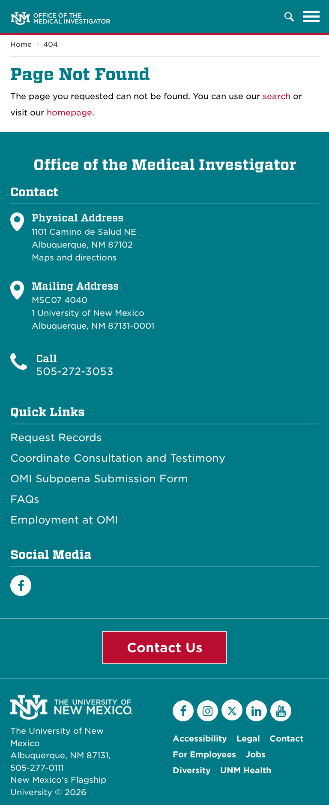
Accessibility (200, 739)
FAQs (24, 499)
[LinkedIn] (256, 710)
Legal (248, 739)
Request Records (56, 438)
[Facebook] (20, 585)
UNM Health (245, 770)
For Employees (204, 755)
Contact (286, 739)
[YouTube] (280, 710)
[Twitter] (231, 709)
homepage (69, 113)
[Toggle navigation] (311, 16)
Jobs (255, 755)
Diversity (192, 770)
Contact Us (165, 647)
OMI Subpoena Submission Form (99, 479)
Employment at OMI (64, 520)
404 (50, 44)
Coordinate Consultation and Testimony (117, 458)
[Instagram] (207, 710)
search (276, 96)
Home (21, 44)
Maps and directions (74, 258)
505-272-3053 (75, 371)
